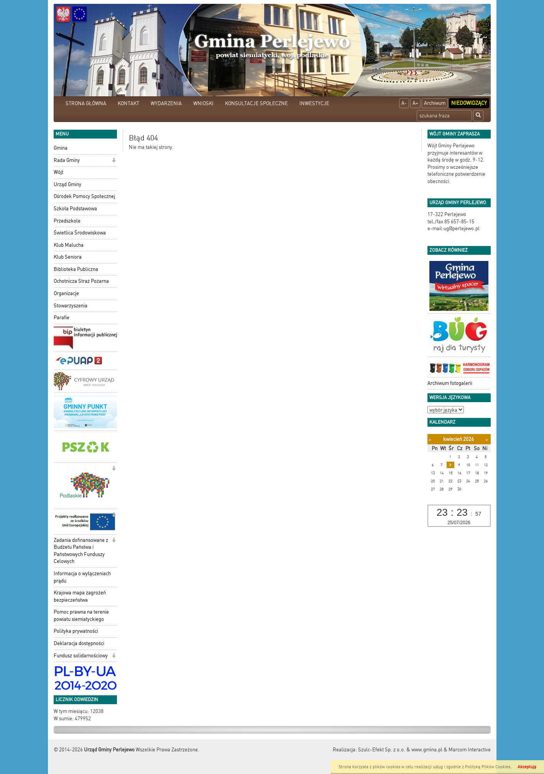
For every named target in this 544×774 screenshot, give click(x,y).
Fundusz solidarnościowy (81, 655)
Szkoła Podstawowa (75, 208)
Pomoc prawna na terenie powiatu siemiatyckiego (81, 615)
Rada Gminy (67, 160)
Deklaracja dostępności (79, 643)
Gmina (60, 148)
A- (404, 103)
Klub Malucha (69, 245)
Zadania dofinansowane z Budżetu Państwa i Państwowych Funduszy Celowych (81, 550)
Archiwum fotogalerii (449, 383)
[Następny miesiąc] (486, 439)
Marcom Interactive (470, 750)
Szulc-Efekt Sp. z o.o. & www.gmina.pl (400, 750)
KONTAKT (128, 103)
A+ (415, 103)
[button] (113, 161)
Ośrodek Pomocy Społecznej (84, 196)
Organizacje (66, 293)
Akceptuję (527, 766)
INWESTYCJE (314, 103)
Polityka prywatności (76, 631)
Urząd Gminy (67, 184)
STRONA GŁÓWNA (86, 103)
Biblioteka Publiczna (76, 269)
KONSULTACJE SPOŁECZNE (256, 103)
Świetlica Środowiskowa (80, 233)
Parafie (61, 317)
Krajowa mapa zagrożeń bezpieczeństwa (80, 596)
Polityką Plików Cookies (487, 766)
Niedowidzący (469, 103)
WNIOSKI (203, 103)
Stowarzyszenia (70, 306)
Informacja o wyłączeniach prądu (82, 577)
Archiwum (434, 103)
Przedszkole (67, 221)
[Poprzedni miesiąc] (430, 439)
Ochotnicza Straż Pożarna (81, 281)
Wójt (58, 172)
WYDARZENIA (166, 103)
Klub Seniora (68, 257)
